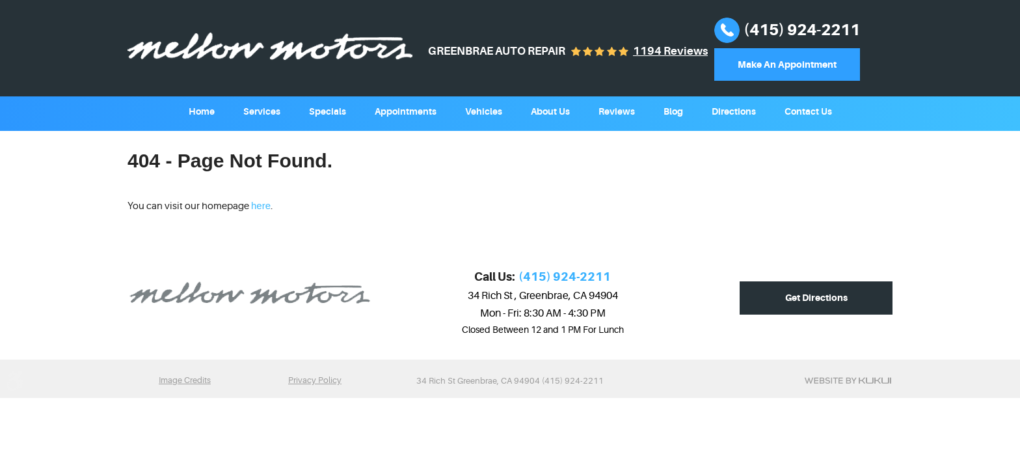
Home (202, 111)
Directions (734, 111)
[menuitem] (202, 110)
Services (261, 111)
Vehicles (483, 111)
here (261, 205)
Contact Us (808, 111)
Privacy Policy (315, 380)
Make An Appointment (787, 64)
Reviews (616, 111)
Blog (673, 111)
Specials (327, 111)
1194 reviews (670, 51)
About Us (550, 111)
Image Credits (185, 380)
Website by (847, 380)
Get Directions (816, 297)
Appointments (405, 111)
